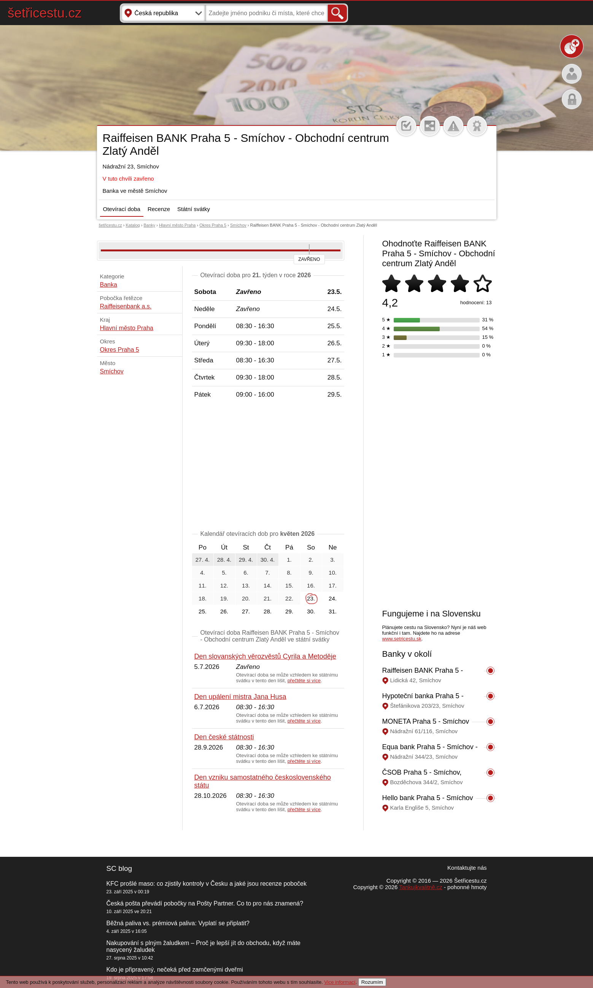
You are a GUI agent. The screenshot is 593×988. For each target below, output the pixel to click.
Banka (108, 284)
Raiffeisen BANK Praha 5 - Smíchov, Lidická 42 (422, 674)
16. (311, 585)
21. (268, 598)
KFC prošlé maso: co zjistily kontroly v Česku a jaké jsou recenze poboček (207, 883)
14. (268, 585)
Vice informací (339, 982)
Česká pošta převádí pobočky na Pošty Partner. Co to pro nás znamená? (205, 903)
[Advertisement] (268, 466)
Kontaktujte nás (466, 867)
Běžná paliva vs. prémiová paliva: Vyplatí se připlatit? (178, 923)
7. (267, 572)
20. (246, 598)
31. (333, 611)
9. (310, 572)
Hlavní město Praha (177, 225)
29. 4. (246, 559)
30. (311, 611)
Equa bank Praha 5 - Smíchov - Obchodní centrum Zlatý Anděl (430, 751)
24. (333, 598)
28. (268, 611)
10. (333, 572)
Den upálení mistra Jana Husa (240, 696)
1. (289, 559)
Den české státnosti (224, 737)
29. (289, 611)
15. (289, 585)
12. (224, 585)
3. (332, 559)
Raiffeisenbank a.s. (126, 306)
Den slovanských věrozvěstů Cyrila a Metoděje (265, 656)
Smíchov (238, 225)
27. (246, 611)
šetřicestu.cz (45, 12)
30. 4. (268, 559)
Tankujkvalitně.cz (420, 887)
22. (289, 598)
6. (245, 572)
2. (310, 559)
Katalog (133, 225)
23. (311, 598)
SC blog (119, 868)
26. (224, 611)
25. (203, 611)
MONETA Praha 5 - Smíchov (425, 721)
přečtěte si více (304, 680)
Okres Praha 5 (212, 225)
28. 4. (224, 559)
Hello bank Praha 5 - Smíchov (427, 798)
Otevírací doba (121, 209)
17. (333, 585)
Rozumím (372, 982)
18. (203, 598)
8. (289, 572)
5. (224, 572)
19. (224, 598)
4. (202, 572)
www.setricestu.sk (401, 639)
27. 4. (203, 559)
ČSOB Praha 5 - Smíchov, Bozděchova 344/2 (422, 776)
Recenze (159, 209)
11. (203, 585)
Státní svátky (193, 209)
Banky (150, 225)
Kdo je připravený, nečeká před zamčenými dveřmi (175, 969)
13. (246, 585)
